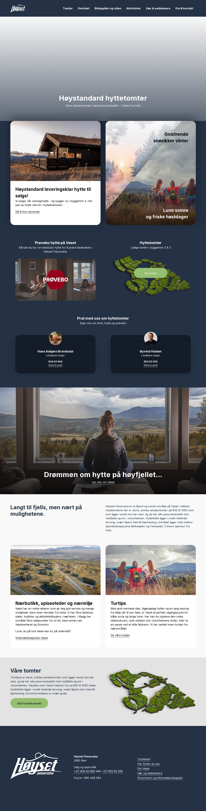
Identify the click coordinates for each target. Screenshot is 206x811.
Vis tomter (150, 273)
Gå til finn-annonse (27, 211)
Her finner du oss (148, 763)
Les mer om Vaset (103, 482)
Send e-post (55, 365)
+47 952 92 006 (112, 771)
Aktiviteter (133, 8)
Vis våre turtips (120, 635)
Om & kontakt (184, 8)
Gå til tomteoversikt (29, 703)
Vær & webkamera (158, 8)
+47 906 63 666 (84, 771)
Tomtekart (143, 759)
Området (84, 8)
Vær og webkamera (149, 773)
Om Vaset (143, 768)
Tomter (68, 8)
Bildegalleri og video (108, 8)
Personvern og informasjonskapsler (160, 777)
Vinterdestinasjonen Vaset (31, 638)
